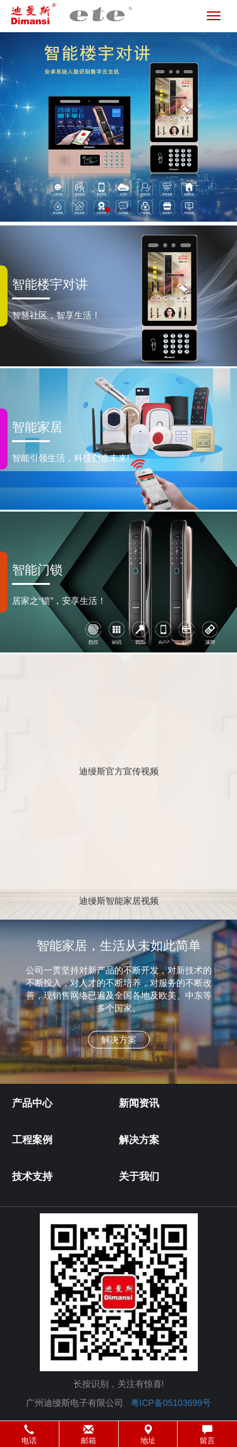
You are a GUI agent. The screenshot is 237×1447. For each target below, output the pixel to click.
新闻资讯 (139, 1103)
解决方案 (139, 1139)
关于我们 (139, 1176)
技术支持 (32, 1176)
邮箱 (88, 1434)
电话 (29, 1434)
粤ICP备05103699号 (171, 1403)
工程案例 (32, 1139)
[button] (118, 1434)
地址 (147, 1434)
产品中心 (32, 1103)
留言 (207, 1434)
